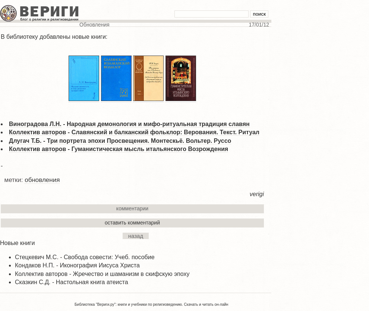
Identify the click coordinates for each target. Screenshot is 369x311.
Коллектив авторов (37, 132)
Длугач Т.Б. (25, 141)
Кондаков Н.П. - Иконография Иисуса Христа (77, 265)
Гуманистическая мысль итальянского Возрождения (150, 149)
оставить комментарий (132, 223)
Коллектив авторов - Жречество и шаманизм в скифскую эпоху (102, 274)
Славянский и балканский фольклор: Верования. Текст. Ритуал (165, 132)
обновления (42, 179)
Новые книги (17, 243)
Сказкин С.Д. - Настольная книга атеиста (71, 282)
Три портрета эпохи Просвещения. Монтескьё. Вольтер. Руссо (139, 141)
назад (135, 236)
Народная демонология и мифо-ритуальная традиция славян (158, 124)
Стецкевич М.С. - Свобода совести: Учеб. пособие (85, 257)
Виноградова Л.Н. (35, 124)
